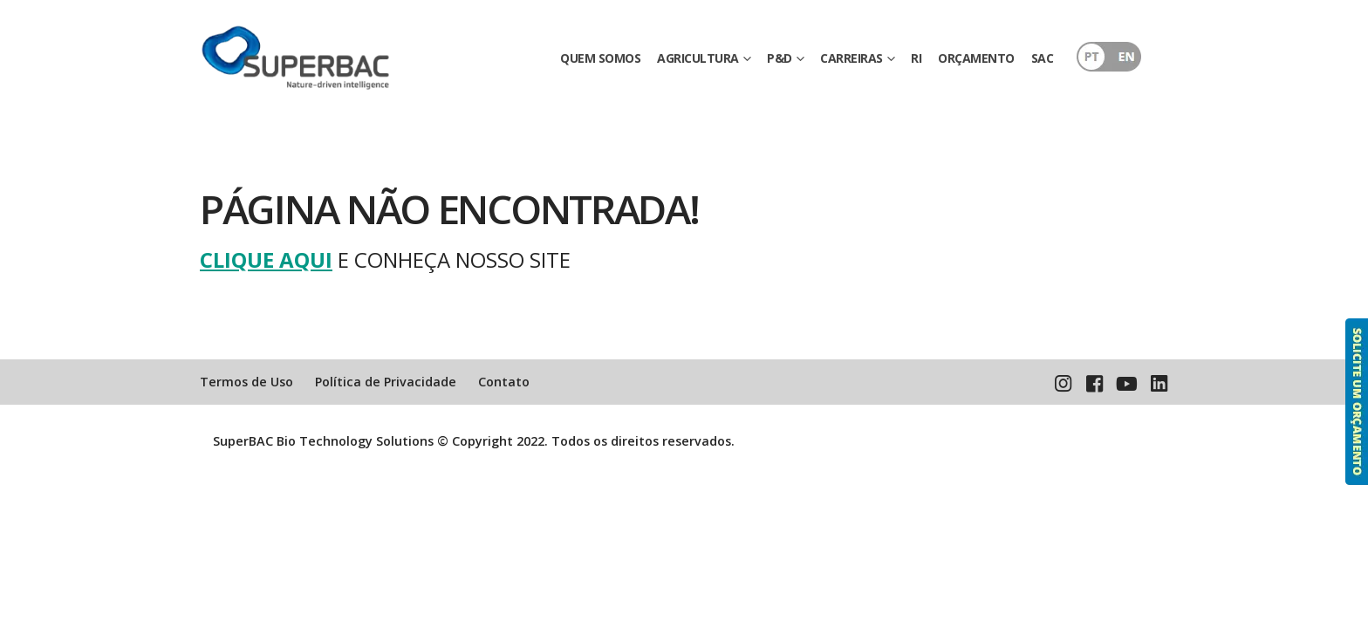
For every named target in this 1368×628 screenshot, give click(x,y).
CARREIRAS (851, 58)
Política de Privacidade (385, 381)
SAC (1042, 58)
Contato (504, 381)
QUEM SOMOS (600, 58)
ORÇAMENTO (976, 58)
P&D (779, 58)
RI (916, 58)
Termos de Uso (246, 381)
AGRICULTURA (698, 58)
